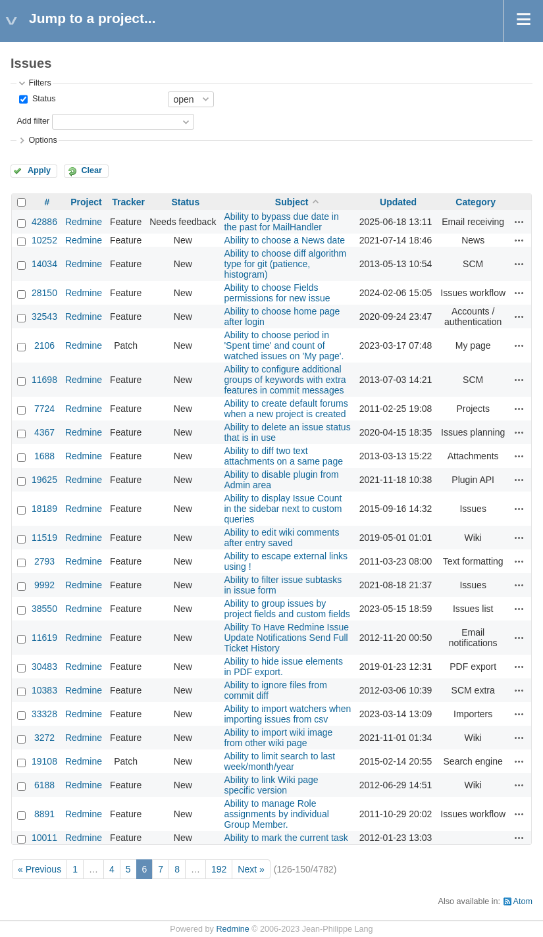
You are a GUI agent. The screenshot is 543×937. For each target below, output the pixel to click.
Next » (251, 869)
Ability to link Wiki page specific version (271, 785)
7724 (44, 408)
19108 (44, 761)
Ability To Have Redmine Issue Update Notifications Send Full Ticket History (286, 637)
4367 (44, 432)
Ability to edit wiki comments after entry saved (281, 537)
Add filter (32, 121)
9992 (44, 585)
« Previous (39, 869)
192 (218, 869)
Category (475, 202)
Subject (292, 202)
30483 (44, 666)
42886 (44, 221)
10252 (44, 240)
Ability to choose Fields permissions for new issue (277, 292)
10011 (44, 837)
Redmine (83, 221)
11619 (44, 637)
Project (85, 202)
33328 (44, 714)
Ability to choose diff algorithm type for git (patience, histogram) (285, 264)
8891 (44, 814)
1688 (44, 456)
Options (42, 140)
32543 (44, 316)
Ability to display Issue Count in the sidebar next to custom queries (283, 508)
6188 (44, 785)
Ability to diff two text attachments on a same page (283, 456)
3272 (44, 737)
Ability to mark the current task (286, 837)
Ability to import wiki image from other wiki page (278, 737)
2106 (44, 345)
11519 (44, 537)
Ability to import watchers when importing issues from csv (287, 713)
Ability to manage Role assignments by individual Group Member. (276, 814)
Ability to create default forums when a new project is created (286, 408)
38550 (44, 608)
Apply (39, 170)
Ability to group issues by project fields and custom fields (286, 608)
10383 (44, 690)
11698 (44, 379)
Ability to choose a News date (284, 240)
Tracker (128, 202)
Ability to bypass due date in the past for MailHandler (281, 221)
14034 (44, 264)
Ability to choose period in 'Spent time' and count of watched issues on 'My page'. (284, 345)
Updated (398, 202)
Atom (522, 901)
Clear (91, 170)
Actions (519, 221)
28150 (44, 293)
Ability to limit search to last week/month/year (279, 761)
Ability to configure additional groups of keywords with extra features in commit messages (285, 379)
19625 (44, 479)
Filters (39, 83)
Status (42, 98)
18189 (44, 508)
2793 (44, 561)
